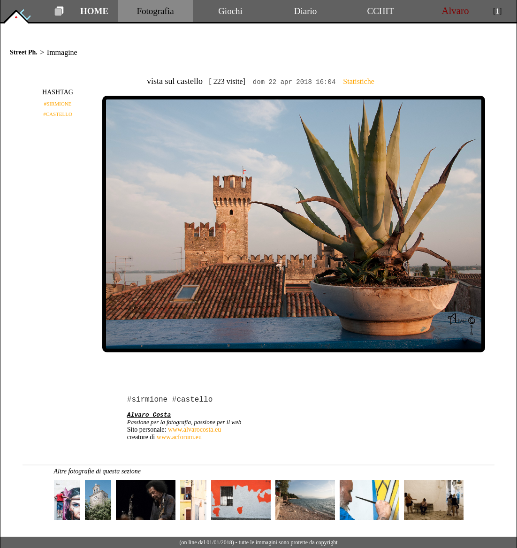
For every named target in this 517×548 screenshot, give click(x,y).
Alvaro (455, 10)
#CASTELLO (57, 114)
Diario (305, 11)
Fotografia (155, 11)
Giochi (230, 11)
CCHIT (380, 11)
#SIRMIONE (58, 104)
